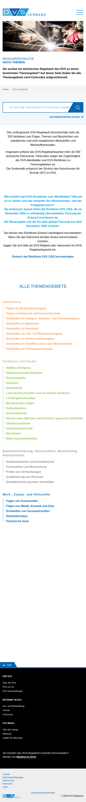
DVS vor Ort (8, 687)
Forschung (8, 714)
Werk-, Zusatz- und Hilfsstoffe (26, 494)
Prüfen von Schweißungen (23, 471)
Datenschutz (8, 780)
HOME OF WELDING (13, 738)
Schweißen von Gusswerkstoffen (28, 511)
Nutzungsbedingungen (13, 777)
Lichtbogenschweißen (20, 398)
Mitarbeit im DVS (12, 700)
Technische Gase (17, 521)
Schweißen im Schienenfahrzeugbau (30, 338)
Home (6, 89)
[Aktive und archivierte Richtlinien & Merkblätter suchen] (39, 107)
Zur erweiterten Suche (64, 117)
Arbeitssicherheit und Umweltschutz (30, 461)
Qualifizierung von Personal (24, 476)
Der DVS (7, 676)
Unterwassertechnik (19, 428)
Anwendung (12, 301)
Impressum (8, 783)
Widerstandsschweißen (21, 438)
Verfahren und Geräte (20, 361)
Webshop (7, 734)
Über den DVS (9, 683)
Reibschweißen (16, 408)
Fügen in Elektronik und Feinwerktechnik (33, 313)
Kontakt (6, 774)
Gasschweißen (16, 377)
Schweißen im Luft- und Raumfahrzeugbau (34, 333)
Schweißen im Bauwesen (22, 323)
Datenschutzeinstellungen (43, 793)
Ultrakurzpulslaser (18, 423)
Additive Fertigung (18, 367)
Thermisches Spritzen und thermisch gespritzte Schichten (44, 418)
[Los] (79, 107)
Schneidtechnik (16, 413)
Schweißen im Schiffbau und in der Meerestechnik (39, 343)
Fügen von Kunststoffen (22, 500)
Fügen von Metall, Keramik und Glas (30, 506)
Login (5, 787)
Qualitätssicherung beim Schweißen (30, 481)
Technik (6, 710)
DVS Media (8, 723)
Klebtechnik (14, 388)
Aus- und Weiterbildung (13, 706)
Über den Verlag (10, 729)
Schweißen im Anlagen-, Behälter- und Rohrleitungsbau (43, 318)
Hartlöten (12, 382)
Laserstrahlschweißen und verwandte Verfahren (38, 393)
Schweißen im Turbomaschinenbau (29, 348)
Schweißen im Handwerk (22, 328)
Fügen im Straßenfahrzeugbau (26, 308)
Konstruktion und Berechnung (26, 466)
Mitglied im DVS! (26, 756)
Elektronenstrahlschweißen (24, 372)
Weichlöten (13, 433)
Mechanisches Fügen (20, 403)
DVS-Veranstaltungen (13, 691)
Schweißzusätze (17, 516)
